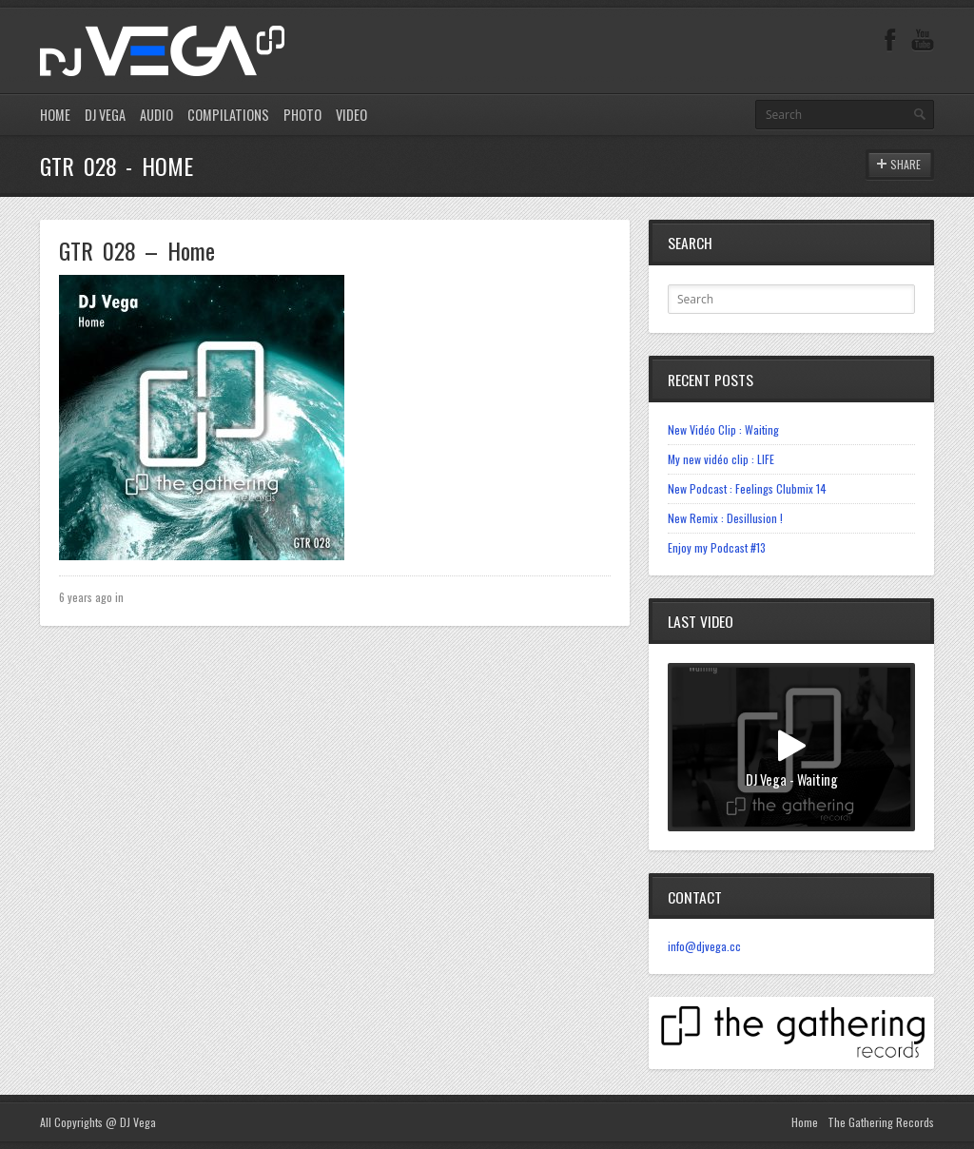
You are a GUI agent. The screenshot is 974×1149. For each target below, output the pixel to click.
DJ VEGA (105, 115)
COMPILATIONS (228, 115)
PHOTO (302, 115)
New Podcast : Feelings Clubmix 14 (747, 488)
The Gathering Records (881, 1122)
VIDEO (351, 115)
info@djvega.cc (704, 946)
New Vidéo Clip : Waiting (723, 429)
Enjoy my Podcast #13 (717, 547)
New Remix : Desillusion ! (725, 518)
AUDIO (156, 115)
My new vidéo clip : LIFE (721, 459)
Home (804, 1122)
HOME (55, 115)
